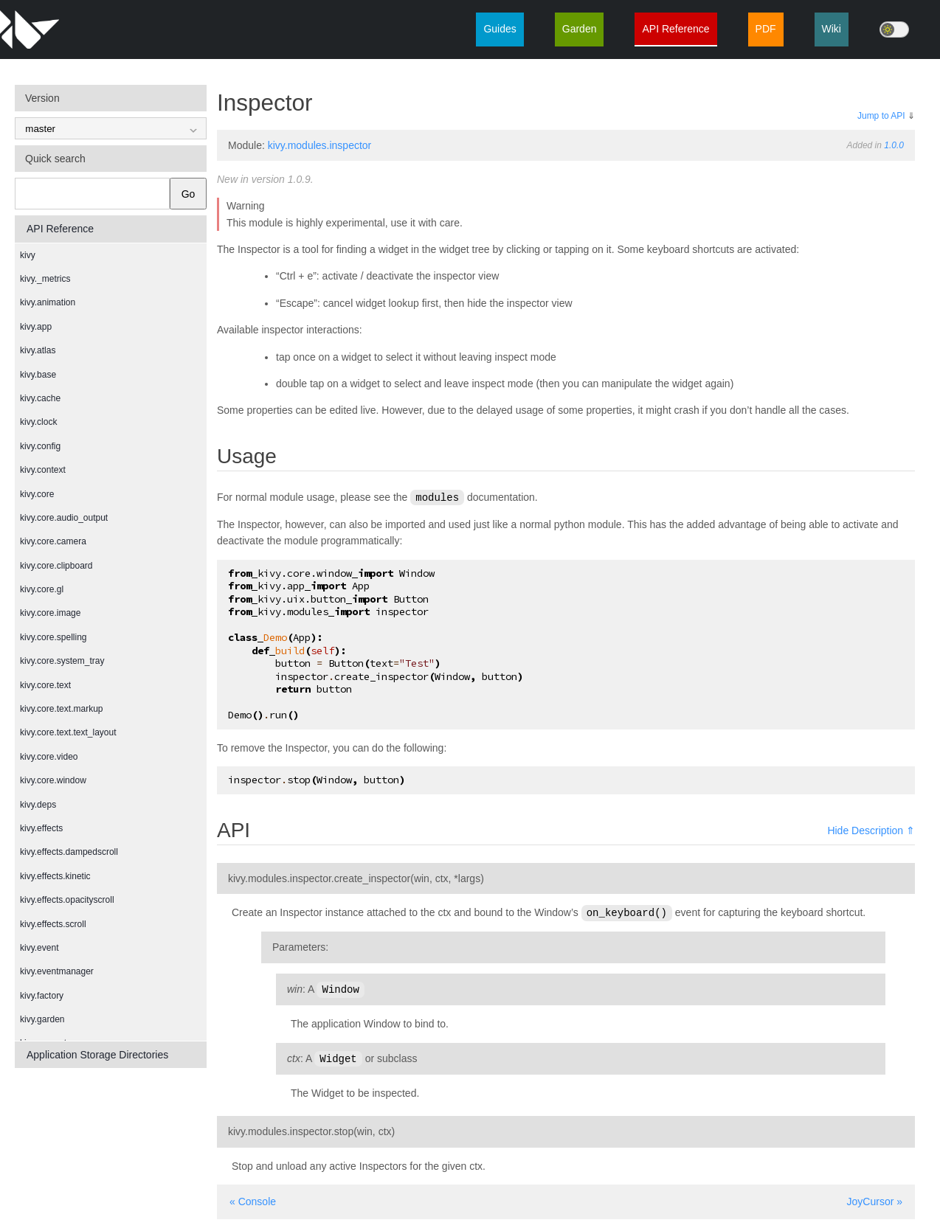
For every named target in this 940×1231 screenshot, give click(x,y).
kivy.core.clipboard (56, 566)
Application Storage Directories (97, 1055)
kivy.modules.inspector (320, 145)
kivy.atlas (37, 350)
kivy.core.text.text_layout (68, 732)
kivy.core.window (53, 780)
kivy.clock (38, 422)
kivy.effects (41, 828)
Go (189, 194)
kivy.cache (40, 398)
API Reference (675, 29)
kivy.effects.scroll (53, 924)
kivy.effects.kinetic (55, 876)
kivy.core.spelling (53, 637)
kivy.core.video (48, 757)
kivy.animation (47, 302)
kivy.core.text (45, 685)
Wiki (831, 29)
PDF (766, 29)
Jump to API (881, 116)
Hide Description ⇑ (871, 830)
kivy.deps (38, 805)
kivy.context (43, 470)
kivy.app (36, 327)
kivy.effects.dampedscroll (69, 852)
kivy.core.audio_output (64, 518)
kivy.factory (41, 996)
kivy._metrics (45, 279)
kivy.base (38, 375)
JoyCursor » (874, 1198)
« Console (252, 1198)
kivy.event (39, 948)
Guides (499, 29)
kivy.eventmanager (57, 971)
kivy (27, 255)
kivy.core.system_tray (62, 661)
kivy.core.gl (41, 589)
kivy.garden (42, 1019)
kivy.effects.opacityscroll (67, 900)
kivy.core (37, 494)
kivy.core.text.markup (61, 709)
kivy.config (40, 446)
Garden (579, 29)
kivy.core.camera (53, 541)
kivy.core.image (50, 613)
